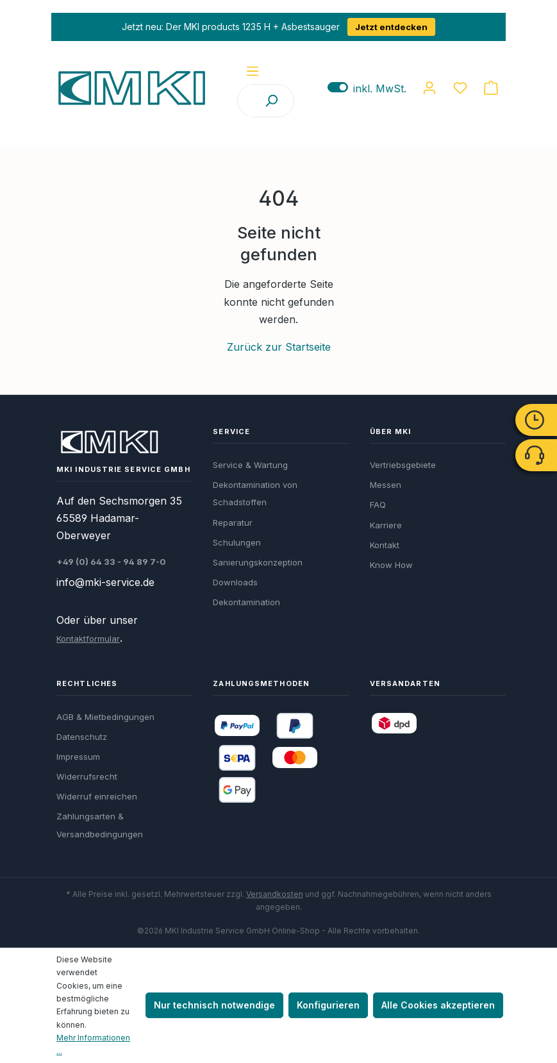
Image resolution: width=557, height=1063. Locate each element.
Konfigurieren (328, 1005)
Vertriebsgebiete (403, 465)
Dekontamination (246, 602)
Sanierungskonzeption (258, 562)
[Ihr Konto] (429, 88)
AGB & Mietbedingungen (105, 717)
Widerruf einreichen (96, 796)
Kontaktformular (88, 638)
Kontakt (384, 545)
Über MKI (391, 431)
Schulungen (237, 542)
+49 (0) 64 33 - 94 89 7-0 (111, 562)
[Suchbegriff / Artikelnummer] (243, 101)
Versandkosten (274, 894)
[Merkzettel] (460, 88)
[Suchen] (271, 101)
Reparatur (233, 522)
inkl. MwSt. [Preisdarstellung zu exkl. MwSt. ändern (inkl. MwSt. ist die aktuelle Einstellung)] (367, 88)
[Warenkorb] (491, 88)
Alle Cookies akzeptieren (438, 1005)
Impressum (78, 756)
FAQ (378, 504)
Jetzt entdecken (391, 27)
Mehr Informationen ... (93, 1044)
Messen (385, 485)
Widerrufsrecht (86, 776)
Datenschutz (81, 737)
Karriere (386, 525)
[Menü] (252, 71)
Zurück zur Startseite (279, 346)
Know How (391, 565)
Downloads (235, 582)
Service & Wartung (250, 465)
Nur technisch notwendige (214, 1005)
